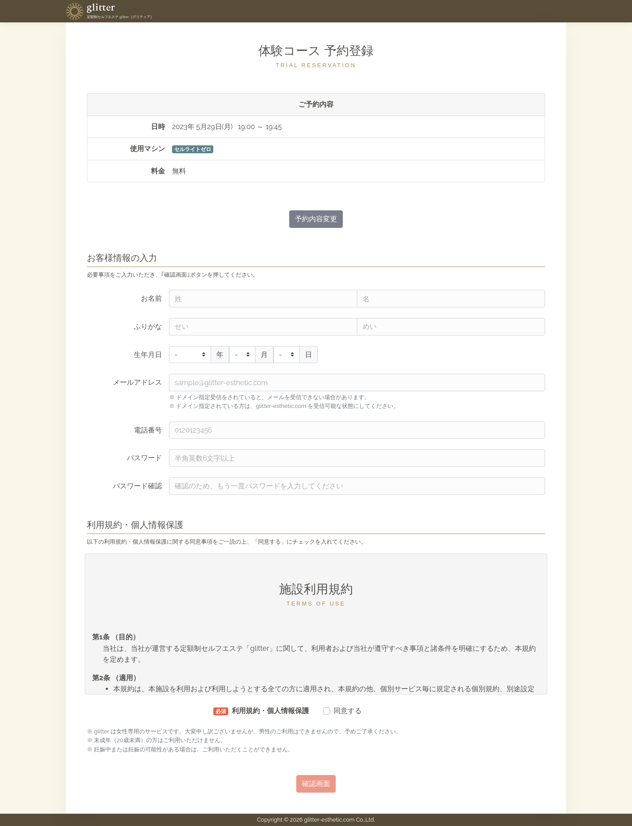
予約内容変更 (316, 219)
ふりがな (148, 326)
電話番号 (148, 430)
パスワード (144, 458)
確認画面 (316, 783)
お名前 (151, 298)
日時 (158, 127)
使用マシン (147, 148)
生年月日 (148, 354)
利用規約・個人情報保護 (261, 711)
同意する (348, 711)
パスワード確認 (137, 486)
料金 (158, 171)
